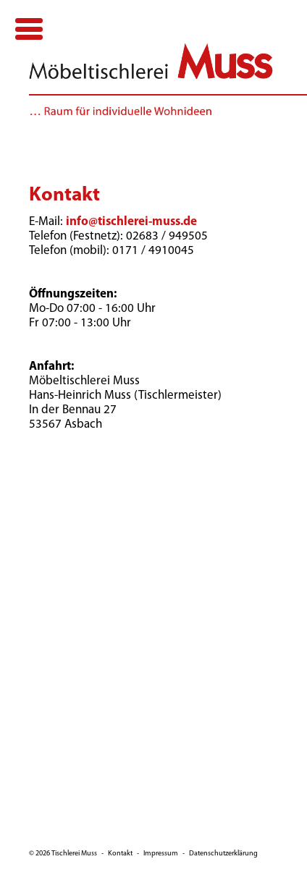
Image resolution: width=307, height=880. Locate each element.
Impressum (160, 854)
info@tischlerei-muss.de (131, 222)
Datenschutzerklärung (223, 854)
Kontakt (120, 854)
